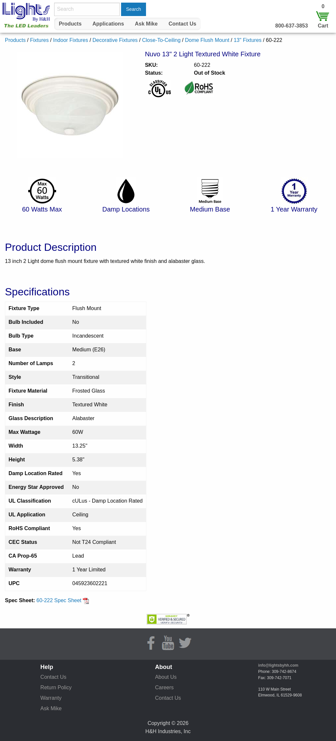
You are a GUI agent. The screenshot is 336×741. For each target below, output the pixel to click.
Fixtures (39, 40)
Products (70, 24)
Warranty (50, 698)
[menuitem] (70, 24)
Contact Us (182, 24)
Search (133, 9)
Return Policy (56, 687)
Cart (323, 25)
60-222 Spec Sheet (62, 600)
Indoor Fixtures (70, 40)
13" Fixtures (248, 40)
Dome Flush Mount (207, 40)
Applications (108, 24)
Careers (164, 687)
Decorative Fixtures (115, 40)
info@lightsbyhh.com (278, 665)
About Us (166, 677)
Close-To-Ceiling (161, 40)
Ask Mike (146, 24)
